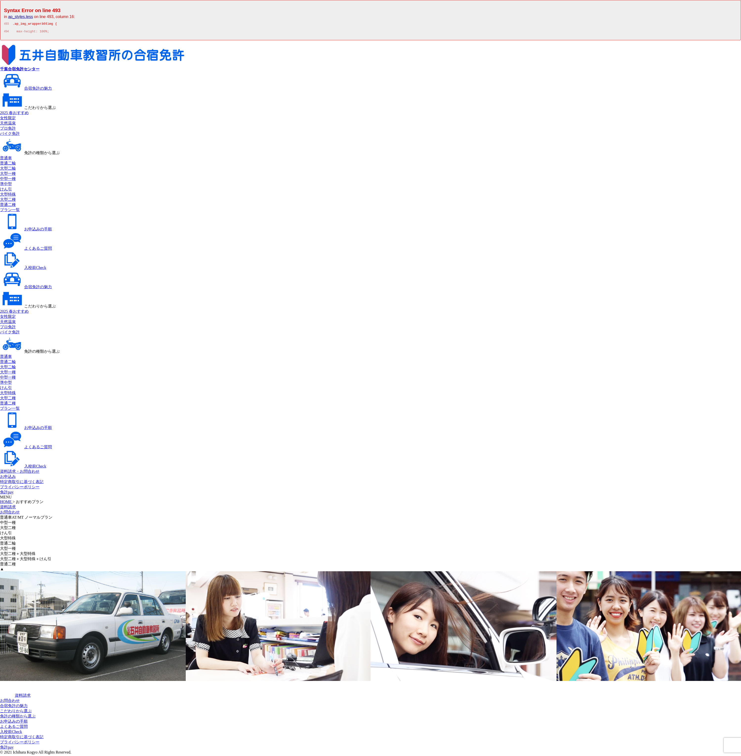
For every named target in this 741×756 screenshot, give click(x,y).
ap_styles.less (20, 17)
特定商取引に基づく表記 (21, 483)
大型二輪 (8, 170)
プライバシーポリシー (20, 488)
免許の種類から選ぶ (30, 154)
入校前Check (23, 269)
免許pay (7, 493)
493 (6, 24)
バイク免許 (10, 135)
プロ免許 (8, 130)
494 (6, 33)
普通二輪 (8, 165)
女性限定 (8, 119)
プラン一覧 (10, 211)
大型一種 (8, 175)
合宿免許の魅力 (26, 90)
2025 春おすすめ (14, 114)
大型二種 (8, 201)
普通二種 (8, 206)
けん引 (6, 190)
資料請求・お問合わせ (20, 473)
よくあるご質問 (26, 250)
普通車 (6, 159)
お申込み (8, 478)
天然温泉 (8, 125)
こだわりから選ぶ (28, 109)
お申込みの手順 (26, 230)
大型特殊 (8, 196)
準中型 (6, 185)
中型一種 (8, 180)
